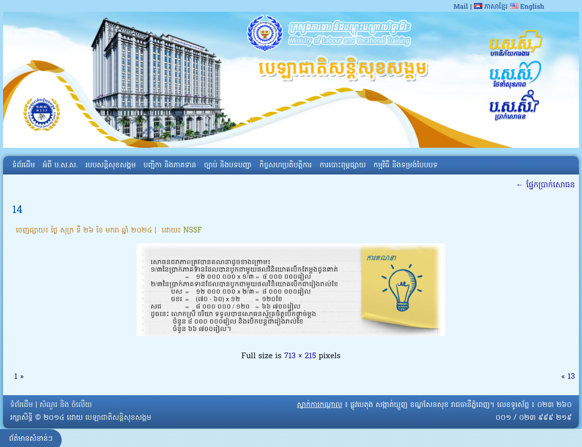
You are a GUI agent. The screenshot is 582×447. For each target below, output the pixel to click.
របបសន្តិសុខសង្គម (110, 165)
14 (17, 210)
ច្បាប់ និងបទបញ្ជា (228, 165)
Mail (460, 7)
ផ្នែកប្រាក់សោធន (545, 185)
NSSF (193, 230)
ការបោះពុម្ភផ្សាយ (342, 165)
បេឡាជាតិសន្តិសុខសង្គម (118, 418)
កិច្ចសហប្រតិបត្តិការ (286, 165)
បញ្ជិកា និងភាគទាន (169, 165)
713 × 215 (300, 356)
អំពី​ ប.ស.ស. (60, 165)
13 (571, 376)
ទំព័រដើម (23, 165)
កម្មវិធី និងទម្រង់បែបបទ (406, 165)
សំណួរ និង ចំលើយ (66, 405)
